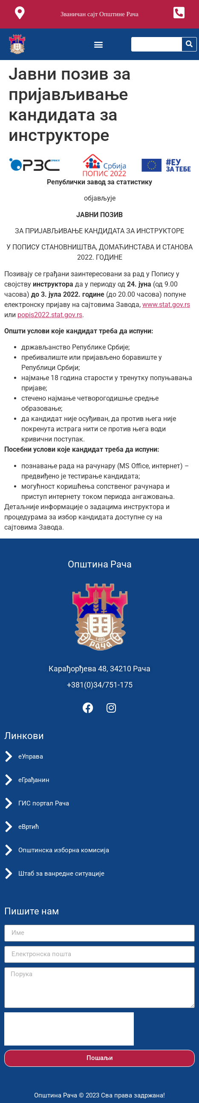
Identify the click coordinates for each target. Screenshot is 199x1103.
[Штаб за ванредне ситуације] (8, 873)
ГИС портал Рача (43, 803)
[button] (99, 44)
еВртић (28, 827)
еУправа (30, 756)
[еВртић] (8, 826)
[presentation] (69, 1029)
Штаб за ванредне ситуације (61, 873)
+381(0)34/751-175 (100, 684)
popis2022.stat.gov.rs (49, 315)
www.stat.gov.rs (166, 305)
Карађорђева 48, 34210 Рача (99, 668)
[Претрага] (189, 44)
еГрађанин (33, 780)
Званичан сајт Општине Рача (99, 14)
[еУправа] (8, 756)
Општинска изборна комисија (63, 850)
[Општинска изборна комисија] (8, 850)
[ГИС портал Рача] (8, 803)
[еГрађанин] (8, 780)
